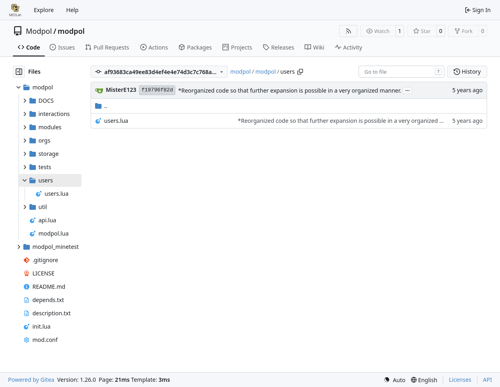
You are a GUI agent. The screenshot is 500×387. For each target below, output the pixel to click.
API (487, 379)
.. (101, 106)
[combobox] (401, 72)
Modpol (39, 31)
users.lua (116, 120)
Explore (44, 10)
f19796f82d (157, 90)
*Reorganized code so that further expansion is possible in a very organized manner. (289, 90)
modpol (71, 31)
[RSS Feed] (348, 31)
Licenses (460, 379)
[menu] (394, 380)
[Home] (15, 10)
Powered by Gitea (31, 379)
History (467, 71)
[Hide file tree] (19, 72)
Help (72, 10)
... (407, 90)
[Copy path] (300, 72)
